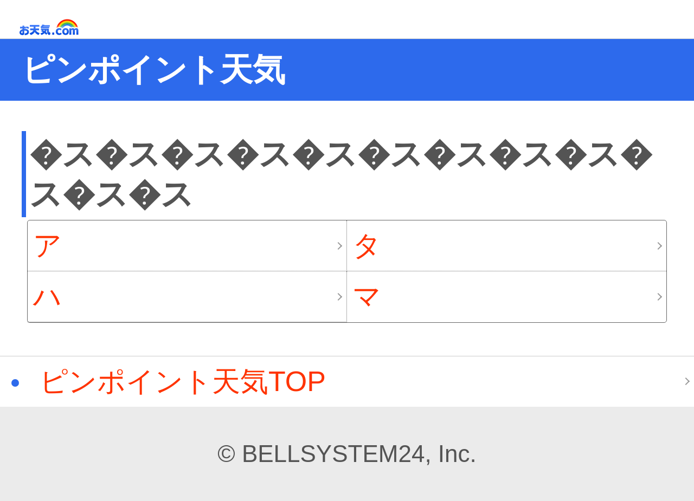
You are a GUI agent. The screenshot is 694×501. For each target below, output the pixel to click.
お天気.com (65, 27)
